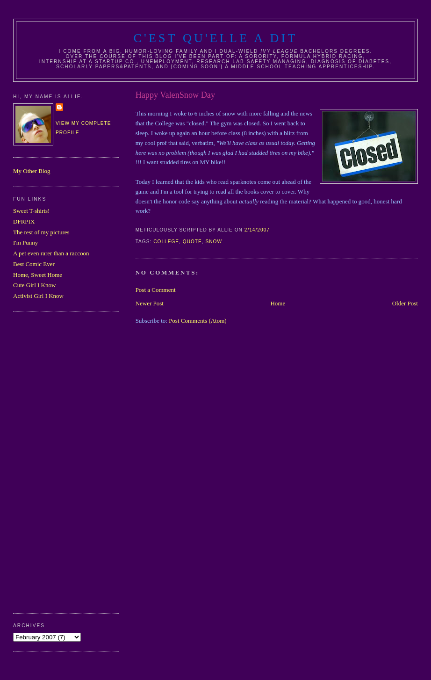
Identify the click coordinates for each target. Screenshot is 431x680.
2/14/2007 (257, 229)
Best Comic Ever (34, 264)
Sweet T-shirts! (31, 210)
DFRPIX (24, 221)
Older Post (405, 303)
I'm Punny (25, 242)
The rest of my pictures (41, 232)
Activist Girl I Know (38, 295)
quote (192, 241)
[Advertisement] (50, 461)
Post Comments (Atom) (198, 320)
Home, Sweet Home (37, 274)
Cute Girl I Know (34, 285)
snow (214, 241)
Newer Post (150, 303)
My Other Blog (31, 170)
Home (277, 303)
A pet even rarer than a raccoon (51, 253)
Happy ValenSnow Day (175, 95)
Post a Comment (156, 289)
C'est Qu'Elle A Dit (215, 38)
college (166, 241)
